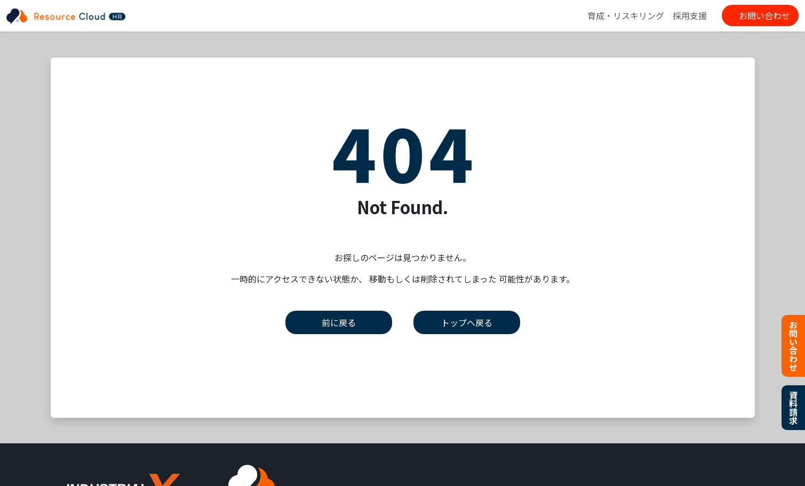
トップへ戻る (466, 322)
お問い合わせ (764, 15)
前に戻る (339, 322)
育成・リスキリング (625, 15)
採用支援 (690, 15)
